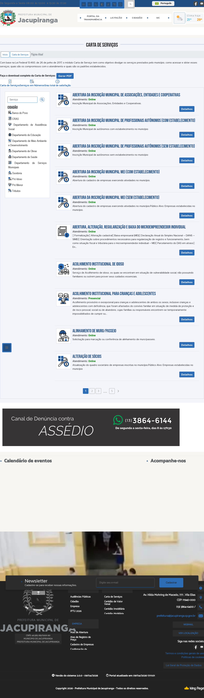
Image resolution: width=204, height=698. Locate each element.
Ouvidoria (17, 173)
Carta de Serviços (20, 54)
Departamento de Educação (26, 135)
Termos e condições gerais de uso (184, 653)
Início (5, 54)
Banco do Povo (20, 113)
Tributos (16, 191)
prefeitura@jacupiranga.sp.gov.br (176, 615)
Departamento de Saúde (24, 157)
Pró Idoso (17, 179)
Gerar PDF (65, 75)
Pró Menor (17, 185)
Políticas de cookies (192, 657)
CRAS (15, 118)
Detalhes (187, 109)
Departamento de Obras (24, 151)
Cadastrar (171, 582)
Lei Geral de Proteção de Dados (183, 665)
